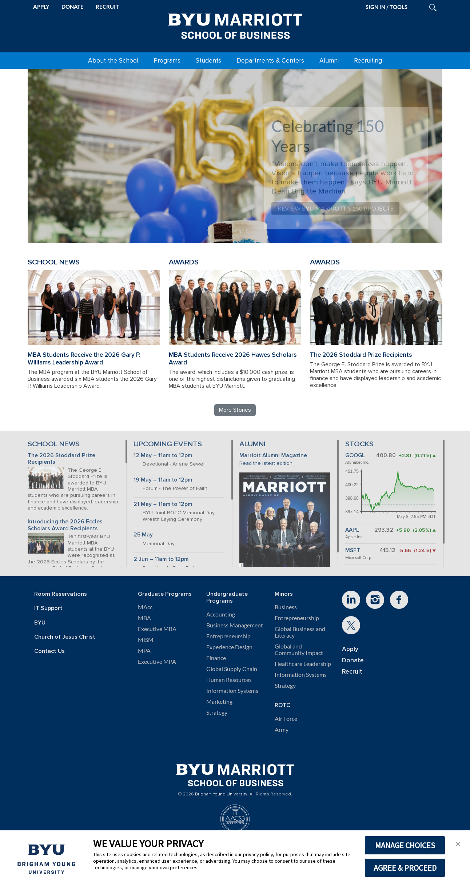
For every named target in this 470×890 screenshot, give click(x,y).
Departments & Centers (270, 60)
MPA (144, 650)
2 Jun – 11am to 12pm (161, 559)
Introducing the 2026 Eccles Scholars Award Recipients (65, 525)
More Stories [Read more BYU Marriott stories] (235, 410)
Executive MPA (157, 661)
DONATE (72, 6)
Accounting (220, 614)
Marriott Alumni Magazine (273, 455)
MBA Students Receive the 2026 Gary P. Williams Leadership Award (84, 358)
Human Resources (229, 680)
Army (281, 729)
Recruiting (368, 60)
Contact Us (49, 651)
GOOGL (355, 455)
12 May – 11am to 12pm (163, 455)
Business (286, 607)
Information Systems (232, 690)
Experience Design (229, 647)
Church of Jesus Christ (64, 637)
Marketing (219, 701)
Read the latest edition (265, 463)
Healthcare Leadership (303, 663)
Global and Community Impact (299, 649)
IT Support (48, 608)
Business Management (234, 625)
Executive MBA (157, 629)
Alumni (329, 60)
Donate (353, 660)
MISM (146, 639)
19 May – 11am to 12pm (163, 479)
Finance (216, 658)
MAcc (145, 607)
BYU (39, 622)
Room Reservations (60, 594)
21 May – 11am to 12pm (163, 504)
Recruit (352, 671)
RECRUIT (107, 6)
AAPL (352, 530)
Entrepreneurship (228, 636)
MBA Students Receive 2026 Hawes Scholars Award (233, 358)
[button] (458, 843)
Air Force (286, 718)
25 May (143, 534)
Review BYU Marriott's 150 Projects (335, 208)
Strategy (216, 712)
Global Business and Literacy (300, 632)
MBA (144, 618)
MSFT (352, 550)
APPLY (41, 6)
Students (208, 60)
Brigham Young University (221, 794)
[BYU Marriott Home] (235, 24)
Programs (167, 60)
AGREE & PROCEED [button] (405, 868)
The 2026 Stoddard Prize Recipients (361, 355)
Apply (350, 649)
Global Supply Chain (231, 669)
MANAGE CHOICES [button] (405, 845)
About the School (113, 60)
